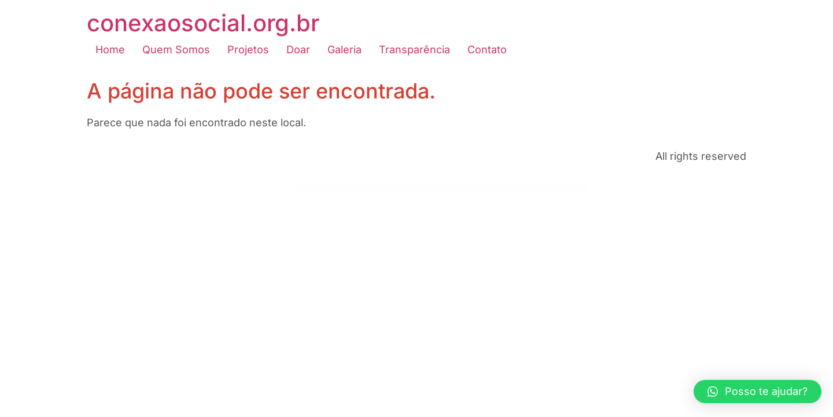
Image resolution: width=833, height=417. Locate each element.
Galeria (344, 49)
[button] (757, 391)
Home (110, 49)
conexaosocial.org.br (203, 23)
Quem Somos (176, 49)
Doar (298, 49)
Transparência (414, 49)
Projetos (248, 49)
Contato (487, 49)
